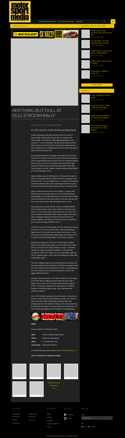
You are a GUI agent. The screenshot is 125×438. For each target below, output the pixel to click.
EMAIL (83, 415)
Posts (83, 426)
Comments (92, 426)
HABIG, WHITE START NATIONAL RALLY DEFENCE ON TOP (101, 33)
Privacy (49, 427)
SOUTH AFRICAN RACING (66, 21)
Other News (16, 423)
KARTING (79, 21)
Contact (49, 417)
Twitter (68, 418)
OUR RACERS (33, 26)
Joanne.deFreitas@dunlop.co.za (66, 350)
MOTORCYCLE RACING (19, 26)
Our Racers (32, 420)
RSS (82, 423)
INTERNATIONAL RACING (47, 21)
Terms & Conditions (53, 423)
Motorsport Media (39, 125)
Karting (14, 420)
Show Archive (97, 85)
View (19, 371)
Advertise (50, 420)
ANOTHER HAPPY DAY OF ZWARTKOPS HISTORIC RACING (99, 128)
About (49, 414)
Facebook (68, 415)
